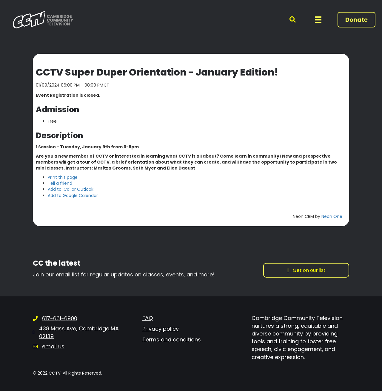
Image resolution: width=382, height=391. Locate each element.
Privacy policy (160, 328)
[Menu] (318, 19)
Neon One (331, 216)
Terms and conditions (171, 339)
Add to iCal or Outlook (70, 189)
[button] (289, 20)
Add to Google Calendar (73, 195)
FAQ (147, 318)
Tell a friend (60, 183)
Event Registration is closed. (68, 95)
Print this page (63, 177)
